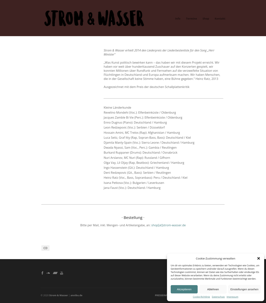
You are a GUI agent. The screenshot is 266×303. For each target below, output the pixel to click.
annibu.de (76, 295)
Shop (206, 18)
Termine (191, 18)
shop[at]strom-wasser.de (168, 225)
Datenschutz (218, 296)
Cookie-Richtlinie (201, 296)
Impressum (232, 296)
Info (177, 18)
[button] (258, 258)
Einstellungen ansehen (244, 289)
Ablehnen (213, 289)
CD (45, 248)
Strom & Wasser (58, 295)
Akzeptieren (184, 289)
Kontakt (220, 18)
